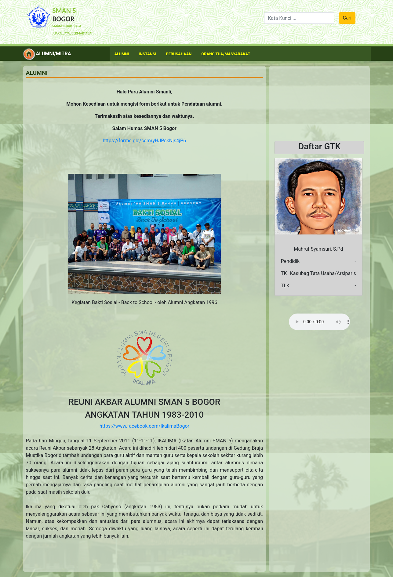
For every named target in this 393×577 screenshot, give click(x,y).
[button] (281, 227)
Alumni (122, 54)
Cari (347, 18)
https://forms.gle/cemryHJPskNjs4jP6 (144, 140)
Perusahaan (178, 54)
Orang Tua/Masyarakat (225, 54)
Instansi (147, 54)
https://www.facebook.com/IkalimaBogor (144, 426)
